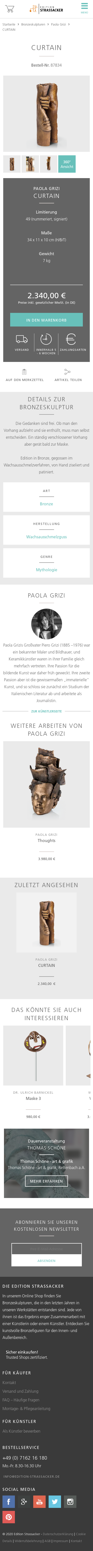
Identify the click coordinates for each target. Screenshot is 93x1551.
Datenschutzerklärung (58, 1534)
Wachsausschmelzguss (46, 536)
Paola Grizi (58, 24)
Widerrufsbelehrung (28, 1541)
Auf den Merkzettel (24, 375)
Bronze (46, 503)
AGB (47, 1541)
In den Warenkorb (46, 320)
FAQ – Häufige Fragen (20, 1399)
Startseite (8, 24)
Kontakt (9, 1382)
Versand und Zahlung (20, 1391)
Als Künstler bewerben (21, 1431)
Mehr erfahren (46, 1181)
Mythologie (46, 569)
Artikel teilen (68, 375)
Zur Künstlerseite (46, 711)
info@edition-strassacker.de (31, 1476)
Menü (84, 8)
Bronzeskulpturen (33, 24)
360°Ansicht (67, 164)
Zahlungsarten (73, 342)
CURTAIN (8, 29)
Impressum (60, 1541)
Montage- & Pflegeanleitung (26, 1408)
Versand (22, 342)
